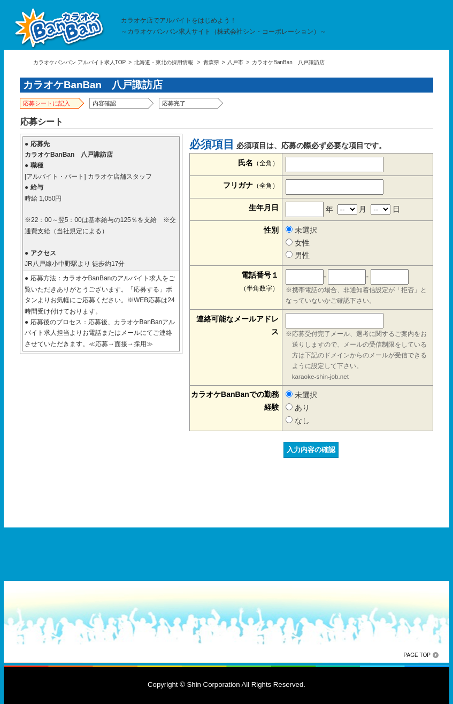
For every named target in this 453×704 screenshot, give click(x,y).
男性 (298, 255)
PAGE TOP (417, 655)
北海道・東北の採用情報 (163, 62)
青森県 (211, 62)
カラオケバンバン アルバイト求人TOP (79, 62)
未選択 (301, 230)
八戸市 (235, 62)
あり (298, 407)
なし (298, 420)
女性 (298, 243)
